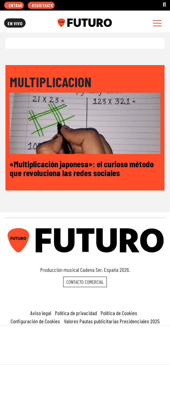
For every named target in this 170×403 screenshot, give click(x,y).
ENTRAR (14, 5)
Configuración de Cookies (35, 321)
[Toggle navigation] (157, 23)
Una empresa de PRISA (85, 340)
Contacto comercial (85, 282)
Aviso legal (40, 313)
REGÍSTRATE (41, 5)
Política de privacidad (76, 313)
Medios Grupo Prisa (85, 357)
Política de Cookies (119, 313)
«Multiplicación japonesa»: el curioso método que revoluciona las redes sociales (82, 168)
